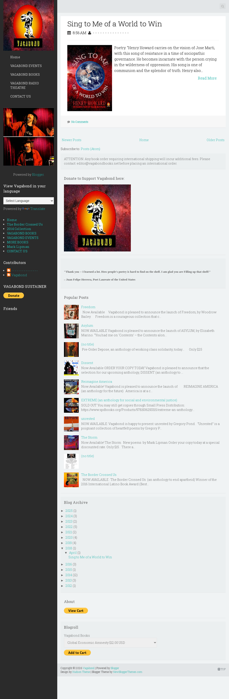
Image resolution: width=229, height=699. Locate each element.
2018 (69, 548)
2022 (69, 527)
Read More (207, 78)
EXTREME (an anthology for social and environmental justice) (129, 400)
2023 (69, 521)
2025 (69, 511)
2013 (69, 580)
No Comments (79, 121)
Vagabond (19, 275)
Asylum (87, 325)
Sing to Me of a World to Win (114, 23)
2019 (69, 543)
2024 (69, 516)
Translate (33, 209)
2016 (69, 564)
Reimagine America (96, 381)
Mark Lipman (18, 247)
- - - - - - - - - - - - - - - (24, 270)
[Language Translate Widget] (28, 200)
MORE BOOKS (17, 242)
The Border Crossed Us (25, 224)
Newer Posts (71, 140)
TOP (222, 669)
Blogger (38, 174)
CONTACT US (20, 96)
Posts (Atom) (90, 149)
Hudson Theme (81, 672)
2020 (69, 537)
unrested (88, 418)
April (73, 552)
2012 (69, 586)
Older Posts (216, 140)
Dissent (87, 363)
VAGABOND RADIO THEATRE (24, 85)
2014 (69, 575)
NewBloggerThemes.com (127, 672)
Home (15, 57)
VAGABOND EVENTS (26, 66)
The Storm (89, 437)
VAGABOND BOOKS (25, 74)
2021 (69, 532)
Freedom (88, 307)
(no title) (87, 344)
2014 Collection (19, 229)
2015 (69, 569)
